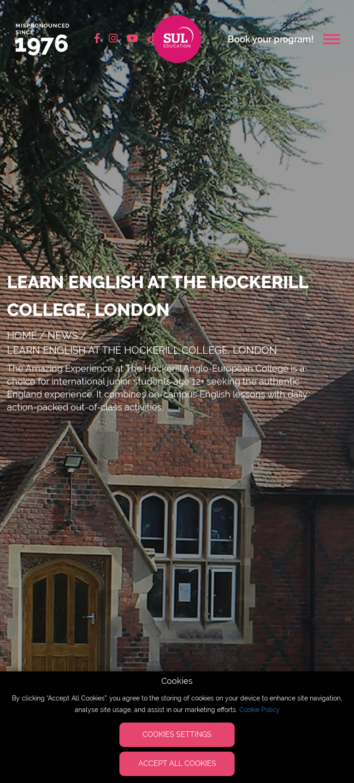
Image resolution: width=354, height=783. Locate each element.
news (62, 335)
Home (22, 335)
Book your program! (271, 39)
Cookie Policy (259, 709)
